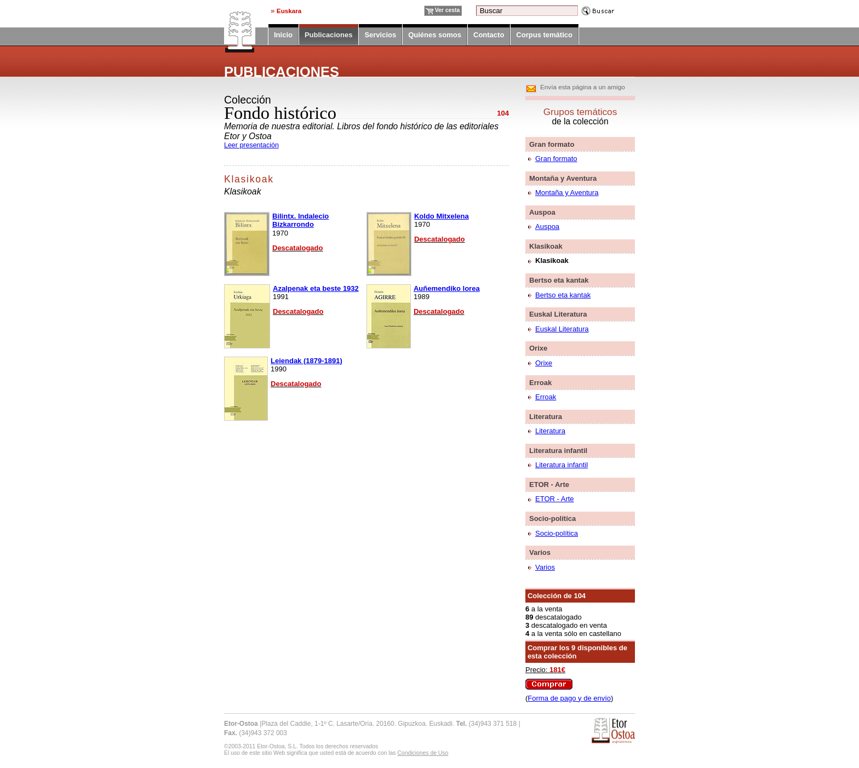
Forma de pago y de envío (569, 698)
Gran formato (556, 158)
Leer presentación (251, 145)
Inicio (283, 35)
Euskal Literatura (562, 329)
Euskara (289, 10)
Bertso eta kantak (563, 295)
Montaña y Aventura (566, 192)
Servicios (380, 35)
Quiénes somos (434, 35)
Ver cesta (447, 10)
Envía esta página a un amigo (582, 86)
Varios (545, 567)
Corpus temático (544, 35)
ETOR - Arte (554, 499)
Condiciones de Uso (422, 753)
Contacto (488, 35)
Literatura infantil (561, 465)
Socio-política (556, 533)
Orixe (543, 363)
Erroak (545, 397)
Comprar (548, 684)
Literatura (550, 431)
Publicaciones (328, 35)
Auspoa (547, 226)
